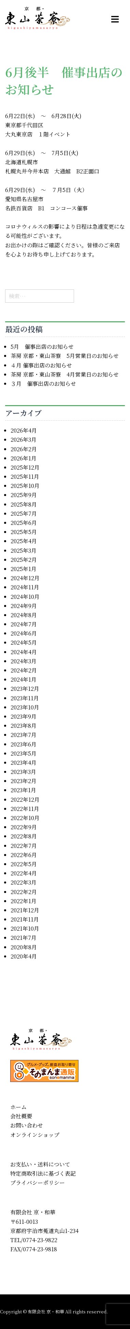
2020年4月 (24, 956)
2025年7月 (24, 513)
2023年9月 (24, 716)
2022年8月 (24, 836)
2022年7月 (24, 846)
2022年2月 (24, 892)
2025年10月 (25, 486)
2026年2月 (24, 449)
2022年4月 (24, 873)
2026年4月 (24, 430)
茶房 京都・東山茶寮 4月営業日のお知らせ (65, 374)
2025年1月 (24, 569)
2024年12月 (25, 578)
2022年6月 (24, 855)
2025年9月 (24, 495)
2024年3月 (24, 661)
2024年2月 (24, 670)
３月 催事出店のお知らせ (43, 383)
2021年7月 (24, 938)
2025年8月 (24, 504)
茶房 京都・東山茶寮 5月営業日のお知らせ (65, 356)
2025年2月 (24, 560)
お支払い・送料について (40, 1164)
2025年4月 (24, 541)
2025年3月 (24, 550)
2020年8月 (24, 947)
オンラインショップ (34, 1135)
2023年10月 (25, 707)
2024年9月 (24, 606)
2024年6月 (24, 633)
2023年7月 (24, 735)
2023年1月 (23, 790)
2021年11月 (25, 919)
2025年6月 (24, 523)
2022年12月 (25, 799)
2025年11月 (25, 476)
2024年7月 (24, 624)
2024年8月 (24, 615)
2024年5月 (24, 642)
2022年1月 (24, 901)
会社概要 (21, 1116)
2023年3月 (23, 772)
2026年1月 (24, 458)
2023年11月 (25, 698)
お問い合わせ (26, 1125)
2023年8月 (24, 725)
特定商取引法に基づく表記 (43, 1173)
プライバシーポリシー (37, 1182)
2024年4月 (24, 652)
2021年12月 (25, 910)
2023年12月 (25, 688)
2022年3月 (24, 882)
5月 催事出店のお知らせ (42, 346)
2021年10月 (25, 928)
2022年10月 (25, 818)
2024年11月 (25, 587)
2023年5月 (24, 753)
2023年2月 (24, 781)
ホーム (18, 1107)
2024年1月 (24, 679)
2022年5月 (24, 864)
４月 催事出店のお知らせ (41, 365)
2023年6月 (24, 744)
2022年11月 (25, 809)
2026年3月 (24, 439)
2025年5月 (24, 532)
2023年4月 (24, 762)
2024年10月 (25, 597)
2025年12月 (25, 467)
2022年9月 (24, 827)
